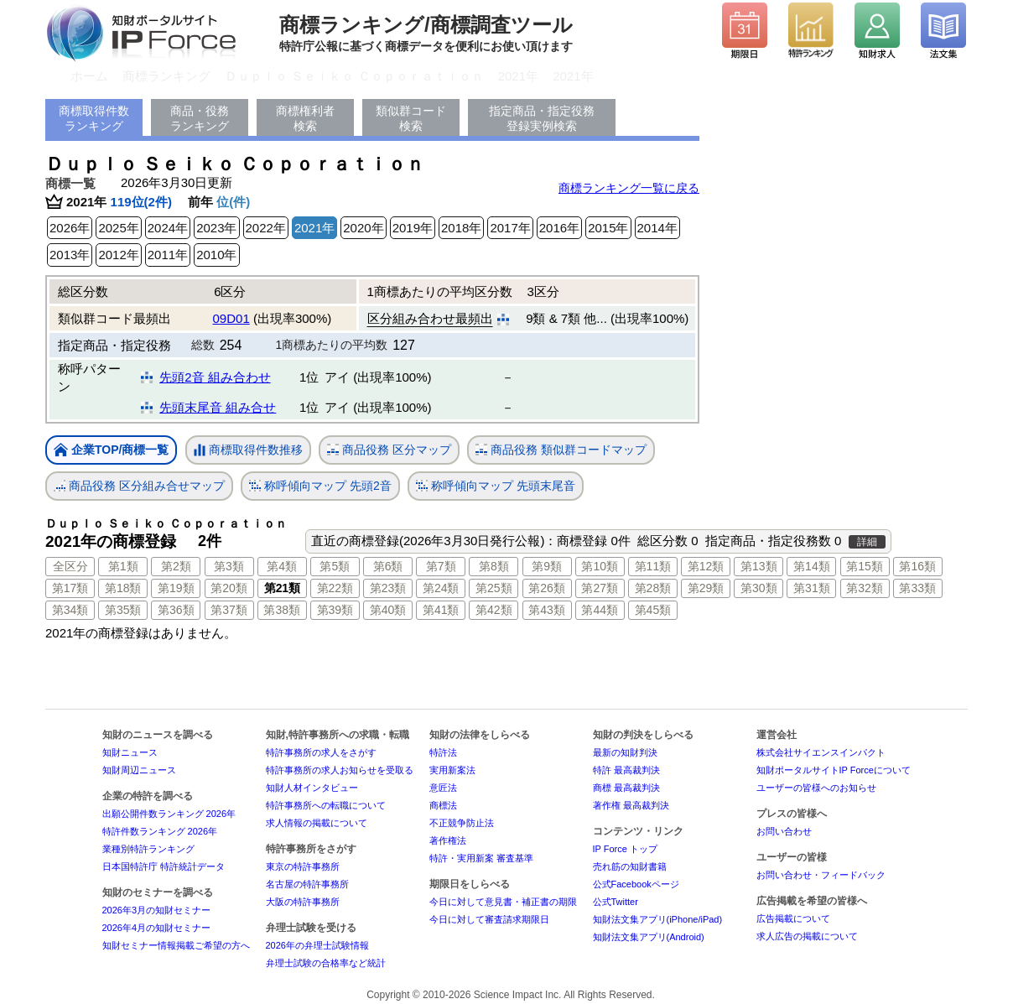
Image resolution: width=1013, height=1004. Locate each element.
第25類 (493, 588)
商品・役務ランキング (199, 118)
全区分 (70, 566)
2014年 (657, 228)
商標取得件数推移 (248, 450)
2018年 (461, 228)
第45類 (653, 609)
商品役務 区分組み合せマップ (139, 486)
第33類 (917, 588)
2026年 (69, 228)
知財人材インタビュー (312, 788)
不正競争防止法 (461, 823)
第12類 (706, 566)
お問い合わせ (784, 831)
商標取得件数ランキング (94, 118)
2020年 (363, 228)
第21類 (281, 588)
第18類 (123, 588)
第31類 (811, 588)
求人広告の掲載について (807, 936)
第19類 (176, 588)
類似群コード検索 (411, 118)
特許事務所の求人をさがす (321, 752)
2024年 (168, 228)
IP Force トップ (625, 849)
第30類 (758, 588)
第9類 (547, 566)
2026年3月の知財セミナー (156, 910)
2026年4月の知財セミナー (156, 928)
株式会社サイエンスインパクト (821, 752)
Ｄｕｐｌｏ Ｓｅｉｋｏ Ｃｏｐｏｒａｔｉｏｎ (354, 76)
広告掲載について (793, 918)
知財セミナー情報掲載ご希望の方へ (176, 945)
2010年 (216, 254)
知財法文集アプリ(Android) (648, 937)
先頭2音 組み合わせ (215, 377)
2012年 (118, 254)
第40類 (388, 609)
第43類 (546, 609)
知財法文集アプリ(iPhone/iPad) (658, 919)
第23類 (388, 588)
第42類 (493, 609)
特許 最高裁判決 (626, 770)
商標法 (443, 805)
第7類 (441, 566)
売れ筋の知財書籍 (630, 866)
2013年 (69, 254)
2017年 (510, 228)
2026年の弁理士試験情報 (317, 945)
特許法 (443, 752)
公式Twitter (615, 902)
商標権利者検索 (305, 118)
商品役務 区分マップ (389, 450)
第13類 (758, 566)
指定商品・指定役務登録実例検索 (542, 118)
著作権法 (447, 840)
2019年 (412, 228)
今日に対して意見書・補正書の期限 (503, 902)
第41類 (441, 609)
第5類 (334, 566)
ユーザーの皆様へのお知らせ (816, 788)
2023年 (216, 228)
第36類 (176, 609)
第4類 (282, 566)
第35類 (123, 609)
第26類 (546, 588)
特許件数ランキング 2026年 (160, 831)
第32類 (864, 588)
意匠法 (443, 788)
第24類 (441, 588)
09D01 (231, 318)
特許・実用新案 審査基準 (481, 858)
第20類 (228, 588)
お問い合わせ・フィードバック (821, 875)
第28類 (653, 588)
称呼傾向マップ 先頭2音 (320, 486)
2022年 (266, 228)
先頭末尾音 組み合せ (217, 407)
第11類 (653, 566)
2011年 (168, 254)
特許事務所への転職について (326, 805)
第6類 (388, 566)
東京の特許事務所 (303, 866)
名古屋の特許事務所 (307, 884)
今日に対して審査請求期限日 (489, 919)
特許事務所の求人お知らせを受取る (339, 770)
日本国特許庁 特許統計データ (163, 866)
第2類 (176, 566)
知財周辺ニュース (139, 770)
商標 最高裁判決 (626, 788)
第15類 (864, 566)
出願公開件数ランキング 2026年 (169, 814)
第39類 (335, 609)
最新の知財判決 (625, 752)
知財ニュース (130, 752)
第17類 (70, 588)
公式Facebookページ (636, 884)
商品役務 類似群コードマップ (561, 450)
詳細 (867, 542)
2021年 (518, 76)
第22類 (335, 588)
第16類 (917, 566)
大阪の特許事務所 (303, 902)
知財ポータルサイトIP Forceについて (833, 770)
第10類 (599, 566)
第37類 (228, 609)
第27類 (599, 588)
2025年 (118, 228)
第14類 (811, 566)
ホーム (89, 76)
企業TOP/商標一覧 (111, 451)
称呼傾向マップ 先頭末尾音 (495, 486)
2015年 (608, 228)
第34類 (70, 609)
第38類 (281, 609)
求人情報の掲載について (316, 823)
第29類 (706, 588)
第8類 (494, 566)
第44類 (599, 609)
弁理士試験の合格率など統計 (326, 963)
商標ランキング (166, 76)
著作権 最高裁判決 (631, 805)
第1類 (123, 566)
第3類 (229, 566)
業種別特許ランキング (148, 849)
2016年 (559, 228)
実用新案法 (452, 770)
